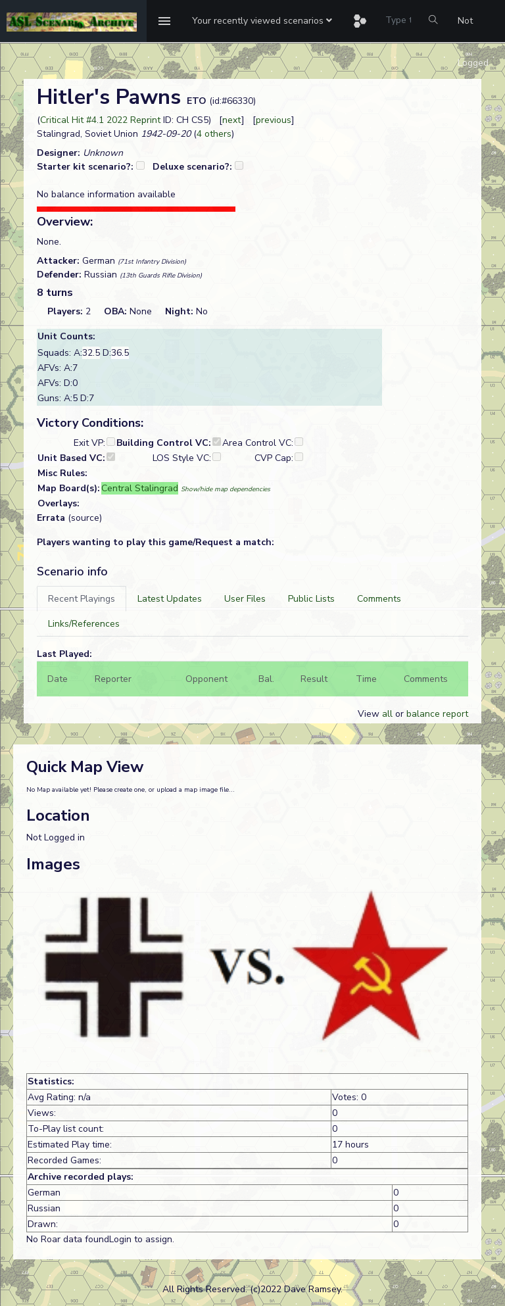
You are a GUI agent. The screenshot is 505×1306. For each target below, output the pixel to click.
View (370, 714)
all (387, 714)
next (231, 120)
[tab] (81, 599)
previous (273, 120)
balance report (437, 714)
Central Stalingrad (139, 488)
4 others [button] (214, 134)
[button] (262, 21)
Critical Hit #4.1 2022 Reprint (100, 120)
